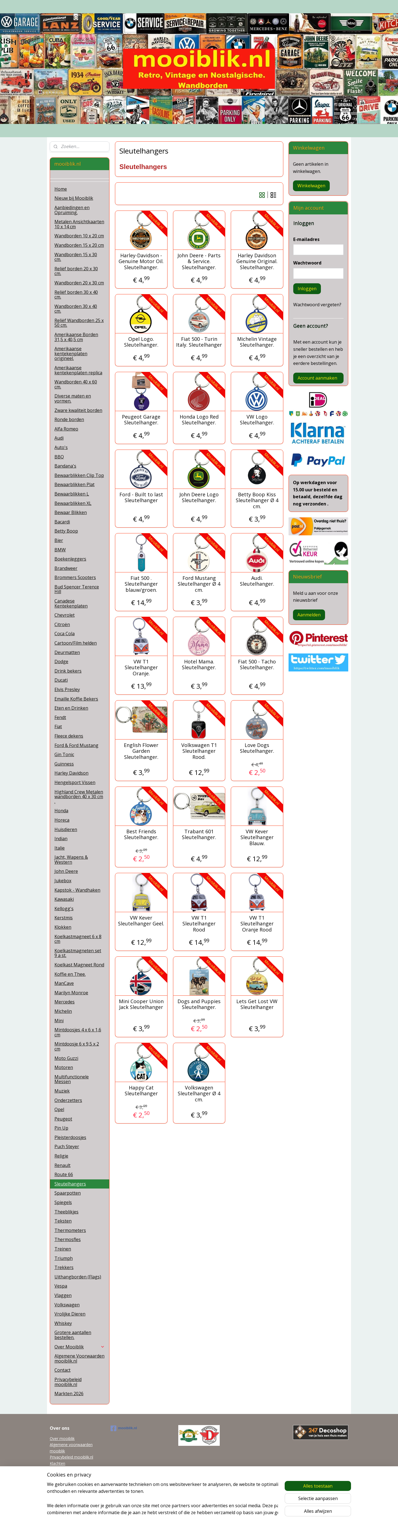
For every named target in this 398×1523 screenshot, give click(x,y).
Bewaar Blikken (70, 512)
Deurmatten (67, 652)
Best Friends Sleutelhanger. (141, 834)
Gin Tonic (64, 754)
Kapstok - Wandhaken (77, 890)
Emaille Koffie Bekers (76, 699)
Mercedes (64, 1002)
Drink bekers (68, 671)
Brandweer (65, 568)
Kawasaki (64, 899)
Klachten (57, 1463)
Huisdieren (65, 829)
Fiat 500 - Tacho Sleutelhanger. (257, 665)
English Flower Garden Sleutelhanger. (141, 751)
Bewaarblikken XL (72, 503)
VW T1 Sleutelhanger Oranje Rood (256, 924)
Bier (58, 540)
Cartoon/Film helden (75, 643)
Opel (59, 1109)
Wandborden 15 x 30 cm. (75, 257)
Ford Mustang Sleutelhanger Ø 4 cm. (199, 584)
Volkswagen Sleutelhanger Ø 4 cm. (199, 1094)
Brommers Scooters (75, 577)
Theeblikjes (66, 1212)
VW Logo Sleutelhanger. (257, 420)
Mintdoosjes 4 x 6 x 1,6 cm (77, 1032)
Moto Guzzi (66, 1058)
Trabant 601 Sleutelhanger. (199, 834)
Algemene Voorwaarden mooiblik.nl (79, 1358)
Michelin (63, 1011)
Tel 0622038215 (64, 1475)
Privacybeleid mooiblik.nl (68, 1381)
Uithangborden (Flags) (77, 1277)
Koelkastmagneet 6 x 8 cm (77, 939)
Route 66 (63, 1174)
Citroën (62, 624)
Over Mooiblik (79, 1347)
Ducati (61, 680)
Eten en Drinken (71, 708)
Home (60, 189)
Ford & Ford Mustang (76, 745)
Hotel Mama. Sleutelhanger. (199, 665)
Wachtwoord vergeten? (317, 305)
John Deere (66, 871)
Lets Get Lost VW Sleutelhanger (256, 1004)
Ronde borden (69, 419)
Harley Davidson (71, 773)
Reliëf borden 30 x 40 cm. (76, 294)
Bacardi (62, 522)
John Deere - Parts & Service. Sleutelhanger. (199, 262)
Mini (59, 1021)
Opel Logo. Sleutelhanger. (141, 342)
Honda (61, 811)
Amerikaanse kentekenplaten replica (78, 370)
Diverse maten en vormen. (72, 398)
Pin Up (61, 1128)
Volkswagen (67, 1305)
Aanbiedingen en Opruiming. (72, 210)
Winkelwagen (311, 186)
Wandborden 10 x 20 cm (79, 236)
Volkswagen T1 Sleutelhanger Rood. (199, 751)
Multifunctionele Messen (71, 1079)
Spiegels (63, 1202)
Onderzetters (68, 1100)
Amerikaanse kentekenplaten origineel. (70, 353)
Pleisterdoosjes (70, 1137)
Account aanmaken (317, 378)
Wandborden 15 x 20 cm (79, 245)
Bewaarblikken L (71, 494)
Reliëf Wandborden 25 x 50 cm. (79, 322)
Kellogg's (64, 909)
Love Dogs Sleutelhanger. (257, 748)
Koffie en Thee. (70, 974)
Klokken (62, 927)
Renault (62, 1165)
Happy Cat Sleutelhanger (141, 1091)
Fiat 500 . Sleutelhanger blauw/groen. (141, 584)
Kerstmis (63, 918)
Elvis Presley (67, 689)
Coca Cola (64, 634)
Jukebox (62, 881)
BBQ (59, 457)
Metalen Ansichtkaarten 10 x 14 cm (79, 224)
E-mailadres (306, 239)
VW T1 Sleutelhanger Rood (199, 924)
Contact (62, 1370)
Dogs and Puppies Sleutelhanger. (199, 1004)
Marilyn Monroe (71, 993)
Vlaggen (63, 1295)
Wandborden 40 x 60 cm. (75, 384)
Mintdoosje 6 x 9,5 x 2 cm (76, 1046)
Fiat (58, 726)
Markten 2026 (68, 1393)
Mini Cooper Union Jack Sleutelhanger (141, 1004)
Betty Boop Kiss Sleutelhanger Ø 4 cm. (256, 501)
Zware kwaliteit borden (78, 410)
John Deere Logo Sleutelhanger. (199, 498)
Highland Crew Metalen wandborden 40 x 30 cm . (78, 797)
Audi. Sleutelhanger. (257, 581)
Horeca (61, 820)
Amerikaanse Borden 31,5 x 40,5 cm (76, 337)
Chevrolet (64, 615)
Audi (59, 438)
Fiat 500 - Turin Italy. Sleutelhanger (199, 342)
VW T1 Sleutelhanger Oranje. (141, 668)
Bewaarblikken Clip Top (79, 475)
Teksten (63, 1221)
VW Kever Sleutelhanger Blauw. (256, 838)
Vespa (60, 1286)
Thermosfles (67, 1239)
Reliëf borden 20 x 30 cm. (76, 271)
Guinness (64, 764)
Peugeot (63, 1119)
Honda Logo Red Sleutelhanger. (198, 420)
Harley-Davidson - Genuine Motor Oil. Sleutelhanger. (141, 262)
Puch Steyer (66, 1146)
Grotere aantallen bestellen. (72, 1334)
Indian (60, 839)
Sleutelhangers (70, 1184)
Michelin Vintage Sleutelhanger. (257, 342)
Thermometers (70, 1230)
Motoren (63, 1067)
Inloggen (307, 289)
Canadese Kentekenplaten (71, 603)
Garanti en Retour (66, 1482)
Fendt (60, 717)
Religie (61, 1156)
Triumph (63, 1258)
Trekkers (64, 1267)
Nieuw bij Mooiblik (73, 198)
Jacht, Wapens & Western (71, 859)
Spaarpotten (67, 1193)
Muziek (62, 1091)
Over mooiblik (62, 1438)
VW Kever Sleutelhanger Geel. (141, 921)
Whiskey (63, 1323)
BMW (60, 550)
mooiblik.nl (124, 1428)
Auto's (61, 447)
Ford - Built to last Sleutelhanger (141, 498)
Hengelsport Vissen (74, 782)
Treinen (62, 1249)
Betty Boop (66, 531)
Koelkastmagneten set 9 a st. (77, 953)
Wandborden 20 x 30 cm (79, 283)
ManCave (64, 983)
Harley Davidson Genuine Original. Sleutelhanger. (256, 262)
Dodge (61, 661)
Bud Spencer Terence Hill (76, 589)
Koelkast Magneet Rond (79, 965)
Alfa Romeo (66, 429)
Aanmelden (309, 615)
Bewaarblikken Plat (74, 484)
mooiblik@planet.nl (66, 1469)
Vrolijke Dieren (69, 1314)
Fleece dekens (68, 736)
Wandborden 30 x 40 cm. (75, 308)
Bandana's (65, 466)
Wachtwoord (307, 263)
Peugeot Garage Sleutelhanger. (141, 420)
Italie (59, 848)
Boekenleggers (70, 559)
